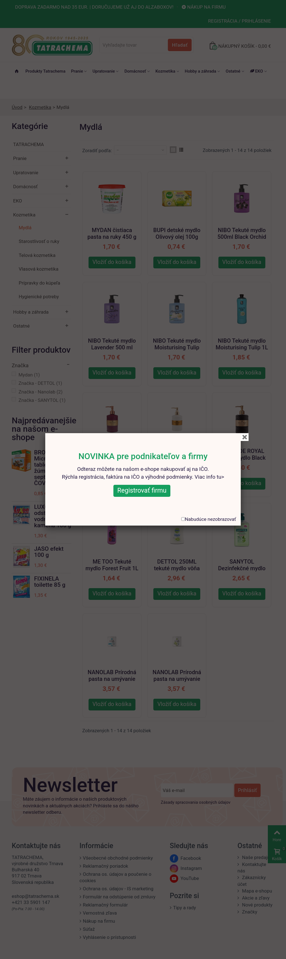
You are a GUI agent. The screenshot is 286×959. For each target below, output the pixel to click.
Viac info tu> (209, 477)
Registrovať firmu (141, 490)
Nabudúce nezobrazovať (210, 519)
